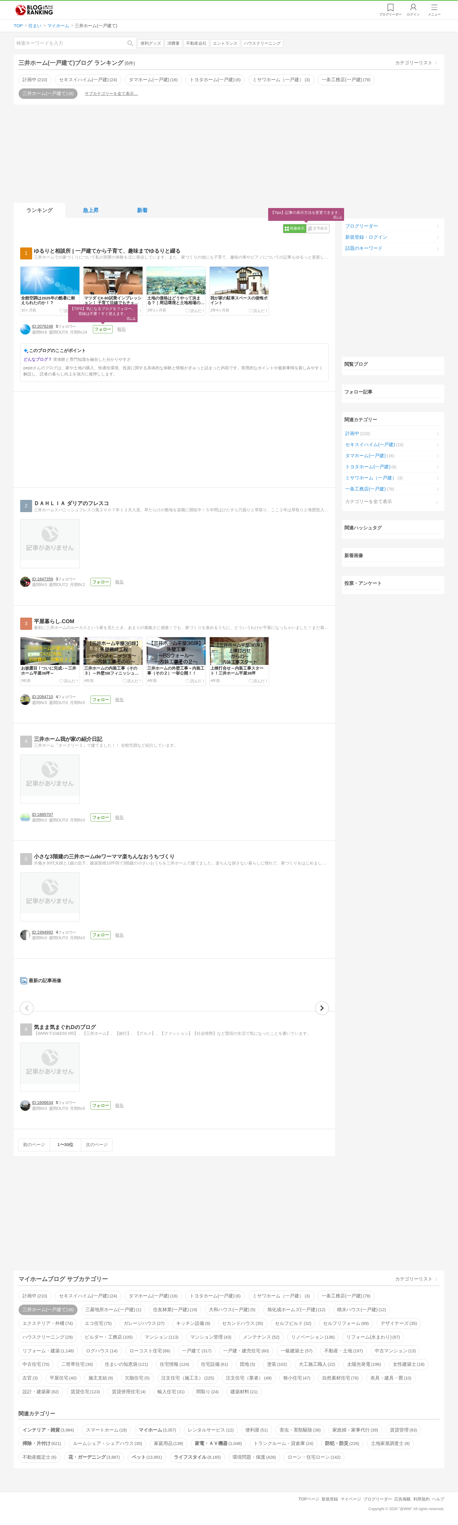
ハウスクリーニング (262, 43)
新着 (142, 210)
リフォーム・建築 (48, 1350)
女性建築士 (408, 1364)
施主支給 (101, 1377)
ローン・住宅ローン (314, 1457)
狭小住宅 (296, 1377)
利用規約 (421, 1499)
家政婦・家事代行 (355, 1429)
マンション (161, 1337)
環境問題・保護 (254, 1457)
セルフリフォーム (346, 1323)
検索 (133, 43)
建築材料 (243, 1391)
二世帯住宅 (77, 1364)
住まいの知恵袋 (126, 1364)
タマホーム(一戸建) (153, 79)
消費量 (173, 43)
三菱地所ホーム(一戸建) (113, 1309)
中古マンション (395, 1350)
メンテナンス (261, 1337)
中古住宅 (35, 1364)
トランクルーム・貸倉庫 (283, 1443)
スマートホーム (106, 1429)
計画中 (34, 79)
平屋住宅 (63, 1377)
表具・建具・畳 (390, 1377)
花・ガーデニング (94, 1457)
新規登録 (330, 1499)
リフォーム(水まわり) (373, 1337)
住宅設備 (214, 1364)
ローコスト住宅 (149, 1350)
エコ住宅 (98, 1323)
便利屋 (256, 1429)
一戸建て (196, 1350)
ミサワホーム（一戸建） (281, 79)
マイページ (351, 1499)
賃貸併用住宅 (129, 1391)
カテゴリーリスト (414, 62)
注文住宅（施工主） (187, 1377)
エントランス (225, 43)
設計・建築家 (40, 1391)
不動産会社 (196, 43)
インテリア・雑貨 (48, 1429)
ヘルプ (438, 1499)
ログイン (413, 14)
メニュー (434, 14)
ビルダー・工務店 (109, 1337)
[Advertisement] (229, 152)
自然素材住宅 (340, 1377)
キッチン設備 (193, 1323)
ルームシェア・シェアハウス (107, 1443)
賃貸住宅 (85, 1391)
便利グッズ (150, 43)
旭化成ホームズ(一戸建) (296, 1309)
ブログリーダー (361, 225)
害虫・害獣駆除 (300, 1429)
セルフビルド (293, 1323)
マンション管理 (210, 1337)
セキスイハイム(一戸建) (88, 79)
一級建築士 (296, 1350)
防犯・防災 (342, 1443)
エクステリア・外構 (47, 1323)
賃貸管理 (403, 1429)
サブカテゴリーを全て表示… (111, 93)
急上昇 (91, 210)
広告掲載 (402, 1499)
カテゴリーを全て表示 (368, 501)
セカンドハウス (242, 1323)
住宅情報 (174, 1364)
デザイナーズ (399, 1323)
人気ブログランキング (34, 10)
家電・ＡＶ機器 (218, 1443)
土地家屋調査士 (390, 1443)
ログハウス (101, 1350)
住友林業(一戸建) (175, 1309)
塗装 (277, 1364)
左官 (30, 1377)
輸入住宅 (170, 1391)
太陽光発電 (364, 1364)
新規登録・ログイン (366, 237)
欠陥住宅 (137, 1377)
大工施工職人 (317, 1364)
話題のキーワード (364, 248)
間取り (207, 1391)
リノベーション (312, 1337)
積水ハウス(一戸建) (361, 1309)
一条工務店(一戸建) (346, 79)
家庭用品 (168, 1443)
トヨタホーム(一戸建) (215, 79)
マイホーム (157, 1429)
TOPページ (309, 1499)
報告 (121, 329)
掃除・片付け (41, 1443)
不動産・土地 (343, 1350)
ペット (147, 1457)
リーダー (390, 14)
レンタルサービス (210, 1429)
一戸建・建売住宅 (246, 1350)
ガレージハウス (144, 1323)
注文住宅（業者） (248, 1377)
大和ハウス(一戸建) (232, 1309)
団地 (247, 1364)
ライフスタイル (197, 1457)
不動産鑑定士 (39, 1457)
